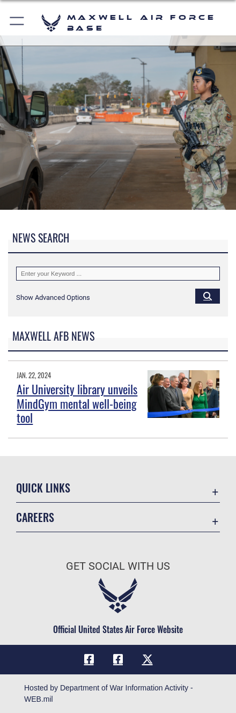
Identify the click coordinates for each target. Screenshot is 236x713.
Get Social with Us (118, 566)
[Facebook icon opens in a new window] (89, 659)
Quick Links (43, 488)
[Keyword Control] (118, 274)
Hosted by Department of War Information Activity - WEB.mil (108, 693)
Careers (35, 517)
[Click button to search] (207, 296)
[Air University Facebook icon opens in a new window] (118, 659)
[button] (17, 23)
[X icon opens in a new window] (147, 659)
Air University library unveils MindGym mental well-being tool (77, 403)
